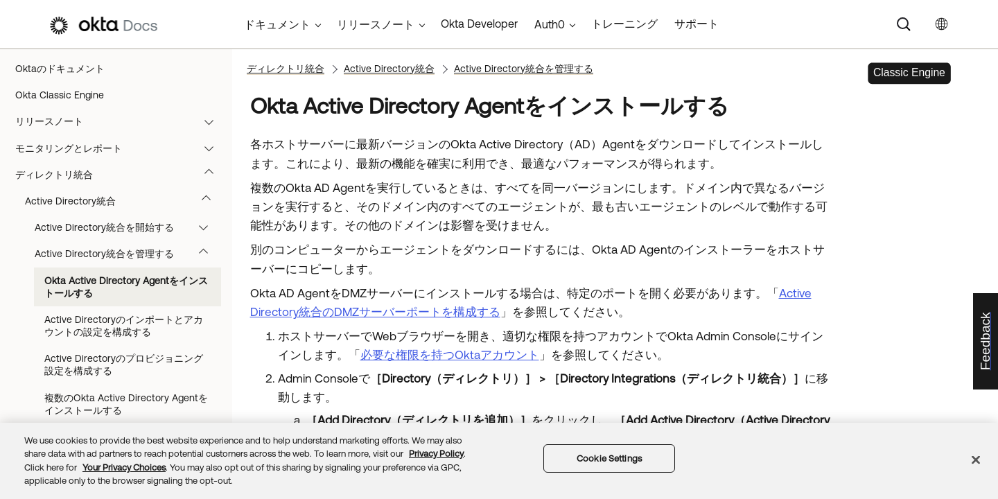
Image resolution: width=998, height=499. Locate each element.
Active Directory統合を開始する (128, 227)
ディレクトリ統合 (121, 174)
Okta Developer (479, 23)
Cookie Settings (609, 458)
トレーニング (624, 23)
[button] (212, 121)
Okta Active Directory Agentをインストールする (126, 287)
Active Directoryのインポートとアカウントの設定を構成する (123, 326)
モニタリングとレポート (121, 148)
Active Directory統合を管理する (128, 253)
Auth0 (549, 24)
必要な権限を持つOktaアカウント (449, 355)
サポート (696, 23)
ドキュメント (277, 24)
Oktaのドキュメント (60, 68)
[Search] (904, 24)
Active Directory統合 (124, 201)
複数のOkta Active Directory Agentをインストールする (126, 404)
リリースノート (121, 121)
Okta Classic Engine (59, 94)
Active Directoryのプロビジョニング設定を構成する (123, 364)
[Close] (976, 459)
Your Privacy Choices (124, 467)
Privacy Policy (436, 453)
